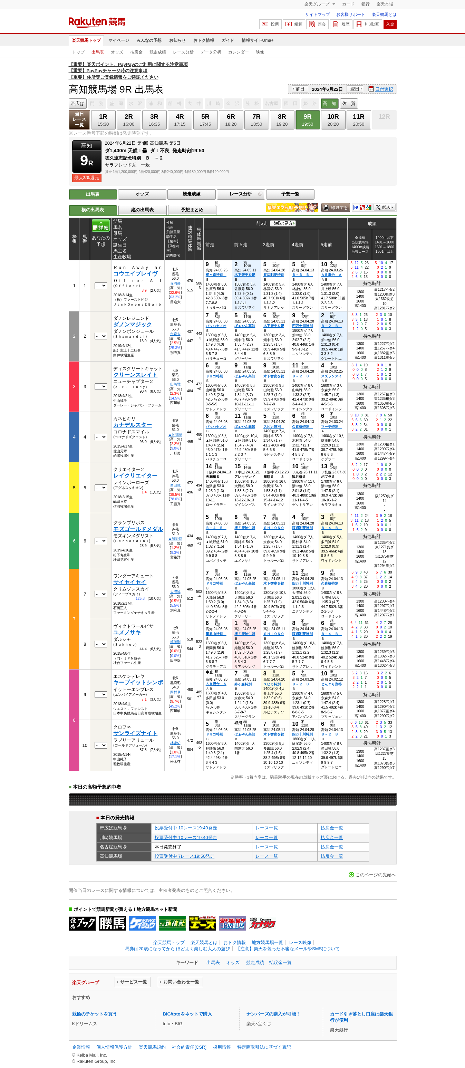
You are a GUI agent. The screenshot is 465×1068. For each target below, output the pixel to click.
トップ (78, 52)
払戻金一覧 (332, 827)
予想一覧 (290, 193)
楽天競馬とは (384, 14)
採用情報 (222, 1047)
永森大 (175, 334)
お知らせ (177, 40)
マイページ (118, 40)
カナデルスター (132, 425)
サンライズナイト (135, 733)
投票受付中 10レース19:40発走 (186, 827)
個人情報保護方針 (114, 1047)
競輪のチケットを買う (94, 1014)
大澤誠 (175, 592)
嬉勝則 (175, 642)
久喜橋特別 (302, 427)
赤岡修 (175, 283)
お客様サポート (350, 14)
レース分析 (183, 52)
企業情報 (81, 1047)
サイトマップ (317, 14)
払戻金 (136, 52)
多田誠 (175, 485)
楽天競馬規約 (152, 1047)
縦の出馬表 (142, 209)
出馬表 (97, 52)
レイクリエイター (135, 476)
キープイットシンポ (138, 682)
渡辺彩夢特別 (273, 275)
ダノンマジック (132, 324)
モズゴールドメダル (138, 529)
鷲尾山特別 (216, 634)
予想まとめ (192, 209)
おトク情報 (203, 40)
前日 (300, 89)
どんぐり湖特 (331, 684)
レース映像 (300, 942)
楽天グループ (317, 4)
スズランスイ (331, 376)
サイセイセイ (129, 582)
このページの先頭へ (376, 874)
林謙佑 (175, 743)
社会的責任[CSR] (189, 1047)
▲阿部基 (175, 434)
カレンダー (238, 52)
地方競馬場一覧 (267, 942)
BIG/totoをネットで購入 (187, 1014)
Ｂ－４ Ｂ (216, 528)
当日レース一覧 (79, 119)
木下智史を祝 (244, 275)
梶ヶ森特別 (216, 275)
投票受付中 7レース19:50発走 (185, 856)
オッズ (117, 52)
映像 (260, 52)
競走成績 (157, 52)
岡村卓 (175, 692)
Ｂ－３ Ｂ (302, 275)
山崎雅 (175, 384)
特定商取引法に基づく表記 (264, 1047)
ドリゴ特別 (216, 376)
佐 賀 (349, 103)
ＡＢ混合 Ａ (331, 275)
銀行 (365, 4)
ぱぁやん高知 (244, 326)
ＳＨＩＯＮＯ (273, 528)
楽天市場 (385, 4)
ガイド (228, 40)
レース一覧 (266, 827)
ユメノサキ (127, 632)
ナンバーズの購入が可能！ (273, 1014)
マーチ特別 (331, 427)
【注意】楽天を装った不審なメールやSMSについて (288, 948)
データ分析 (211, 52)
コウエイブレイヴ (135, 274)
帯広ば (77, 103)
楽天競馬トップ (86, 40)
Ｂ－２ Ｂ (331, 326)
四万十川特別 (302, 326)
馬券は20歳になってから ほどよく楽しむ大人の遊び (177, 948)
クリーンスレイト (135, 375)
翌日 (354, 89)
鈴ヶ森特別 (244, 684)
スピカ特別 (273, 427)
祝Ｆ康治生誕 (244, 528)
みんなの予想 (149, 40)
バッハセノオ (216, 326)
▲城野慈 (175, 538)
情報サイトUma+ (258, 40)
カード (348, 4)
